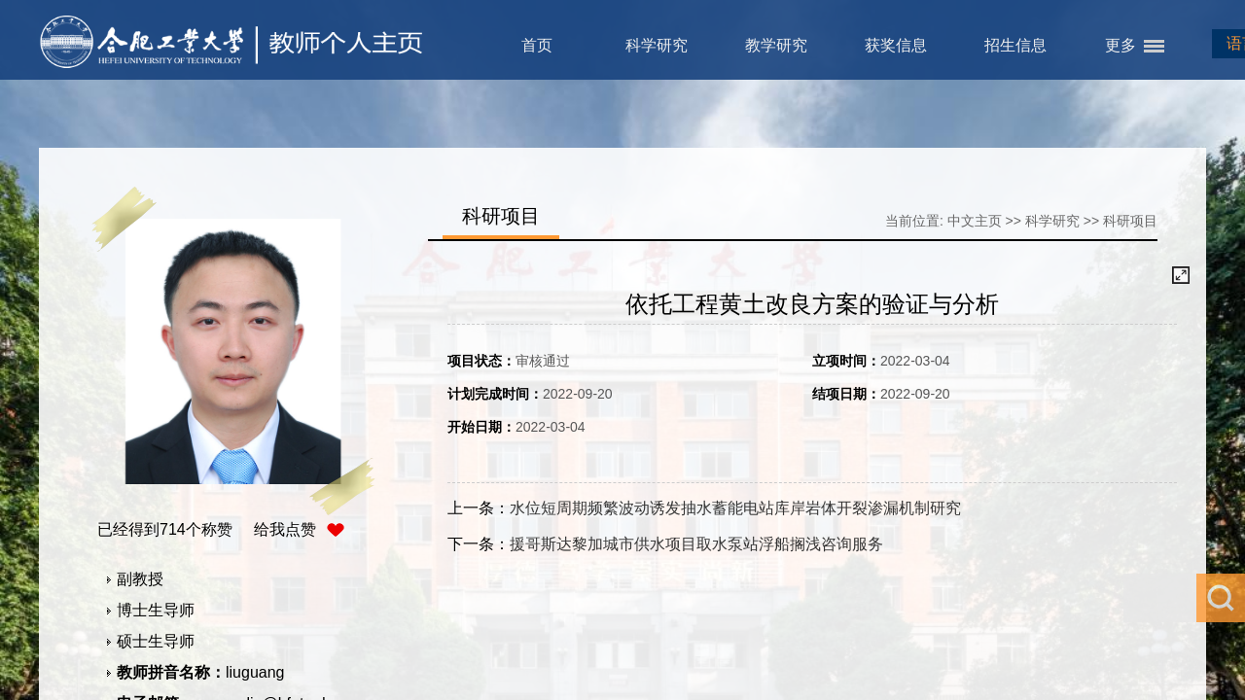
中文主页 (974, 220)
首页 (536, 45)
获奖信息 (896, 45)
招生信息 (1015, 45)
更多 (1120, 45)
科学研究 (656, 45)
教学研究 (776, 45)
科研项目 (1130, 220)
